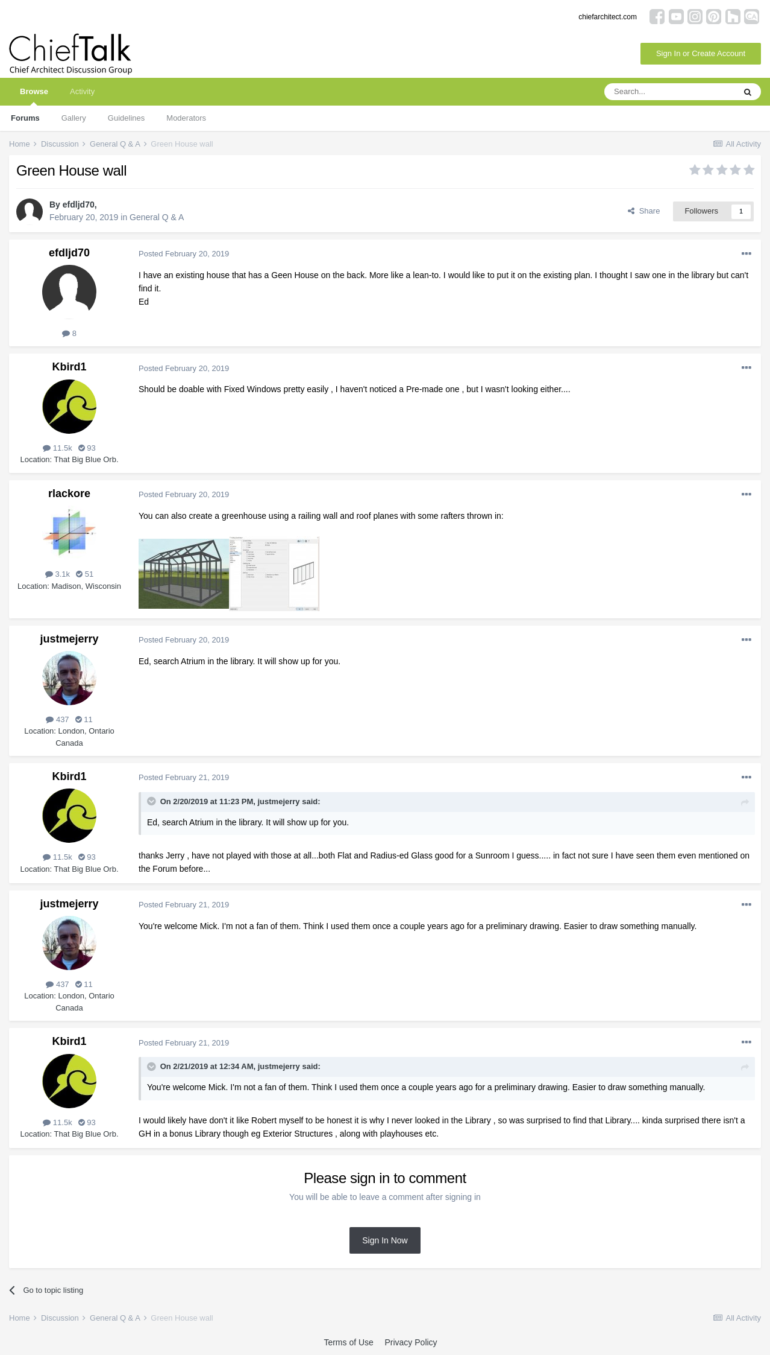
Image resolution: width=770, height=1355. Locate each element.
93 (87, 447)
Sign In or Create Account (700, 53)
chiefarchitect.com (607, 17)
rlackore (69, 493)
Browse (34, 96)
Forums (25, 117)
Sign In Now (384, 1240)
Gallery (73, 117)
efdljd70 (79, 204)
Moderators (186, 117)
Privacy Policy (410, 1342)
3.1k (57, 574)
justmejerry (69, 639)
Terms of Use (348, 1342)
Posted (184, 253)
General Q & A (157, 217)
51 (84, 574)
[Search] (669, 91)
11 (84, 719)
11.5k (57, 447)
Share (644, 210)
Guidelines (126, 117)
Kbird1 (69, 367)
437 (57, 719)
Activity (82, 91)
